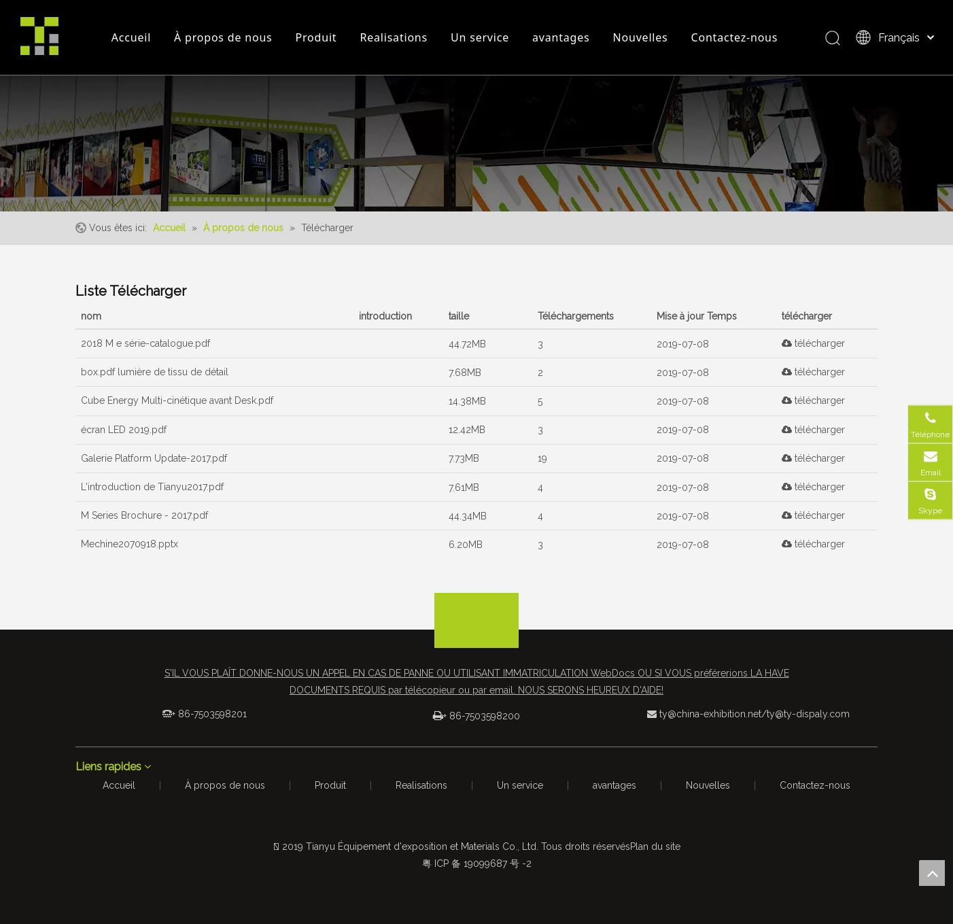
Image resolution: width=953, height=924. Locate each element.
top (932, 873)
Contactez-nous (734, 37)
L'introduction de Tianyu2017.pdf (152, 486)
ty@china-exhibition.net (710, 713)
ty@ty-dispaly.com (808, 713)
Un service (480, 37)
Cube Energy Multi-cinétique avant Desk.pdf (177, 400)
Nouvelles (640, 37)
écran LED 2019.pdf (124, 429)
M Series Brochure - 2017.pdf (144, 515)
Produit (316, 37)
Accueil (131, 37)
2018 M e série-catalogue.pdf (145, 343)
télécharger (813, 343)
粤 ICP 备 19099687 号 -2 (477, 863)
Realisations (394, 37)
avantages (560, 37)
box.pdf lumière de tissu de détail (154, 371)
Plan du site (655, 846)
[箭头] (476, 604)
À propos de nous (223, 37)
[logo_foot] (476, 634)
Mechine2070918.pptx (129, 543)
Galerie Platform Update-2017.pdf (154, 458)
